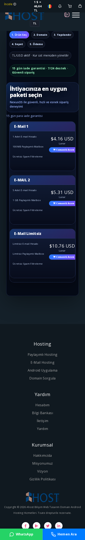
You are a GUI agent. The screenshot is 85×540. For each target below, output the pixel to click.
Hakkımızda (42, 455)
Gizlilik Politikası (43, 479)
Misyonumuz (42, 463)
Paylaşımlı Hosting (42, 354)
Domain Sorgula (42, 378)
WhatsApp (21, 534)
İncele (8, 4)
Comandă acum (63, 149)
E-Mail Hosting (42, 362)
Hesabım (42, 405)
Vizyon (42, 471)
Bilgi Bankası (42, 413)
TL (34, 23)
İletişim (42, 420)
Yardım (42, 428)
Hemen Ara (64, 534)
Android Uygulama (43, 370)
